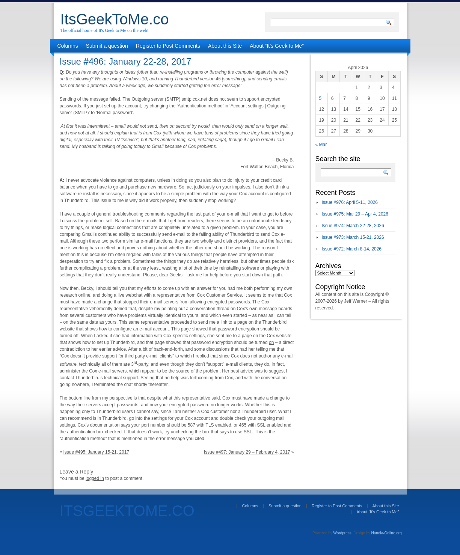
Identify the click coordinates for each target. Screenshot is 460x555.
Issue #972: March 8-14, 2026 (352, 249)
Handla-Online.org (386, 533)
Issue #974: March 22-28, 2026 (353, 225)
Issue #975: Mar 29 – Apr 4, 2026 (355, 214)
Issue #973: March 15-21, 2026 (353, 237)
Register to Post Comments (168, 46)
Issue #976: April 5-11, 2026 (350, 202)
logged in (95, 478)
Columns (67, 46)
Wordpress (342, 533)
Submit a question (107, 46)
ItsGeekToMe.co (114, 19)
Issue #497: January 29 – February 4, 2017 (247, 452)
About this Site (225, 46)
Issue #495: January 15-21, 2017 (96, 452)
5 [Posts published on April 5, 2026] (320, 98)
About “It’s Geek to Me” (277, 46)
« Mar (321, 144)
